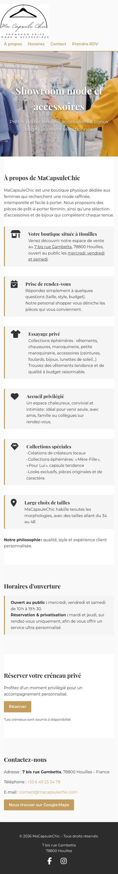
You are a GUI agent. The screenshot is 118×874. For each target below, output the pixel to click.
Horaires (36, 44)
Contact (58, 44)
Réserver (17, 706)
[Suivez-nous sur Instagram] (66, 861)
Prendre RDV (85, 44)
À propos (13, 44)
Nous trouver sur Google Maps (39, 805)
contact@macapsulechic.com (48, 792)
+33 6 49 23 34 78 (43, 782)
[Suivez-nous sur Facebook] (51, 861)
